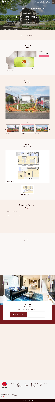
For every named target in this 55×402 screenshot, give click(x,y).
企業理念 (18, 387)
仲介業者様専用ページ (14, 395)
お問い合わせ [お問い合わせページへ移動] (53, 206)
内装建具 (32, 387)
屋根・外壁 (32, 385)
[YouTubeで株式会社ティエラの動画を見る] (3, 396)
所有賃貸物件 (26, 385)
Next (49, 129)
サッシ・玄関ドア (33, 386)
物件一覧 (25, 1)
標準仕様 (30, 1)
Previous (5, 129)
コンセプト (16, 1)
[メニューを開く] (53, 2)
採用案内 (13, 394)
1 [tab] (26, 122)
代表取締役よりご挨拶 (20, 386)
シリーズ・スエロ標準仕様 (34, 383)
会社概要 (18, 384)
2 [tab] (27, 122)
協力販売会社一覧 (19, 385)
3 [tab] (28, 122)
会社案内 (21, 1)
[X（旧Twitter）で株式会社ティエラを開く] (1, 396)
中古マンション (27, 386)
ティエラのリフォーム (47, 383)
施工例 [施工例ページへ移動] (53, 200)
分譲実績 (41, 384)
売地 (25, 384)
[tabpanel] (28, 103)
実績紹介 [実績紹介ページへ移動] (53, 194)
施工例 (41, 385)
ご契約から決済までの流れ (15, 393)
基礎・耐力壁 (33, 384)
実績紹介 (34, 1)
